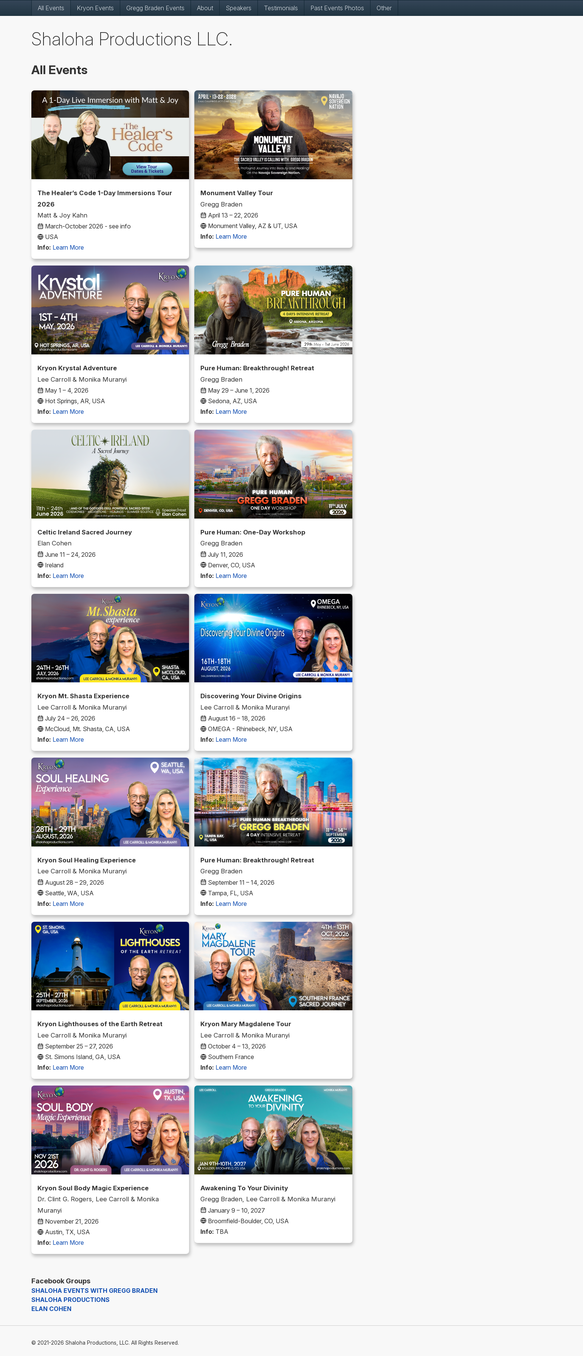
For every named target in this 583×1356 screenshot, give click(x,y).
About (205, 8)
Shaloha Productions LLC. (132, 39)
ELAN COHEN (51, 1309)
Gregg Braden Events (155, 8)
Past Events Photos (337, 8)
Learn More (68, 247)
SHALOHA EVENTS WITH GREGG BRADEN (94, 1290)
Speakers (238, 8)
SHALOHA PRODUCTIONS (70, 1299)
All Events (51, 8)
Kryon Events (95, 8)
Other (384, 8)
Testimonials (281, 8)
